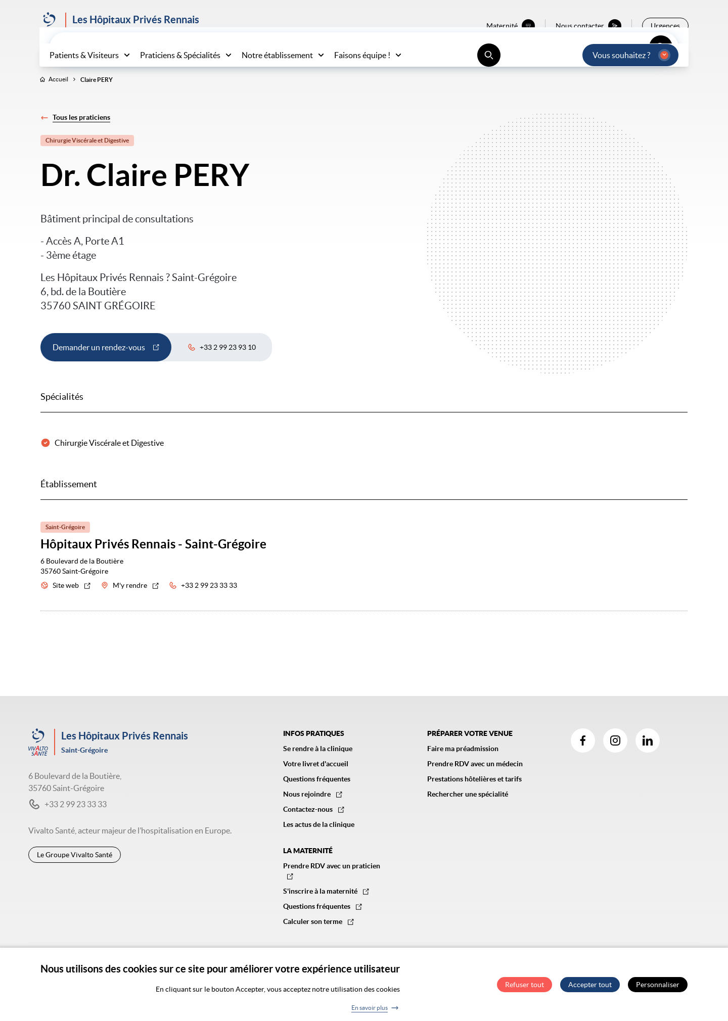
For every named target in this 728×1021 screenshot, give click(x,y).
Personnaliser (657, 989)
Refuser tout (524, 989)
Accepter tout (590, 989)
